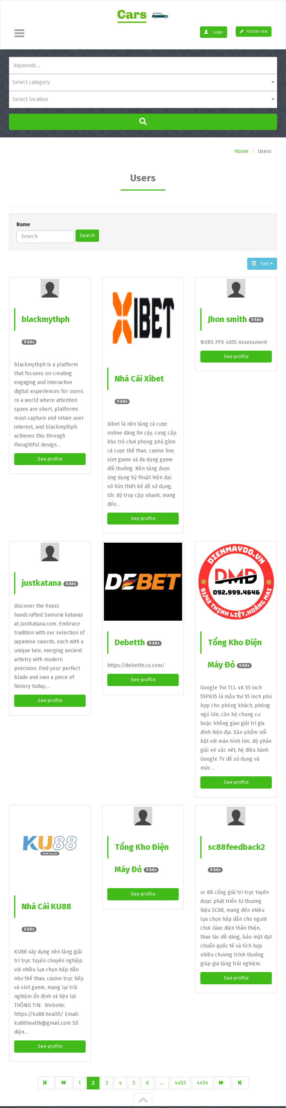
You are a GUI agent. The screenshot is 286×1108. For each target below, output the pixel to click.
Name (23, 224)
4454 (202, 1084)
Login (214, 32)
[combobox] (143, 82)
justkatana (50, 584)
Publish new (253, 31)
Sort (262, 263)
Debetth (138, 643)
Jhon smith (236, 319)
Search (88, 235)
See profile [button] (49, 459)
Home (241, 151)
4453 (180, 1084)
